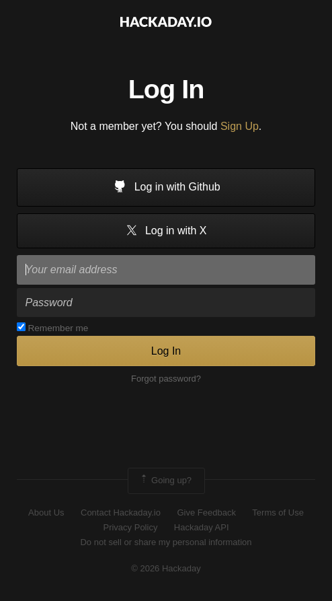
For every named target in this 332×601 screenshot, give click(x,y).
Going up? (165, 480)
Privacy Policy (130, 527)
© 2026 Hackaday (166, 568)
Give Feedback (206, 512)
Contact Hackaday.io (121, 512)
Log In (166, 351)
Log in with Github (166, 187)
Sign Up (239, 126)
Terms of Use (278, 512)
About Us (46, 512)
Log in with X (165, 231)
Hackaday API (201, 527)
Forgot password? (166, 379)
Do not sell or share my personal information (165, 542)
